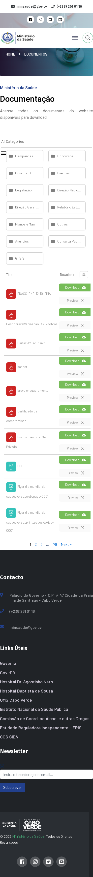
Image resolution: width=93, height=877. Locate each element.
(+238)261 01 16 (22, 611)
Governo (8, 663)
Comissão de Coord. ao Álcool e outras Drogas (45, 718)
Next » (66, 544)
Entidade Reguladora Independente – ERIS (41, 727)
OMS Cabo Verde (16, 700)
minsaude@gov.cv (25, 627)
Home (11, 54)
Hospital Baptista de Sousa (26, 690)
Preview (75, 301)
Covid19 (7, 672)
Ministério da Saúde (28, 836)
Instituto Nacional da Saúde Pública (34, 709)
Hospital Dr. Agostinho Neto (26, 681)
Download (75, 287)
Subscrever (12, 787)
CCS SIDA (9, 736)
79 (55, 544)
